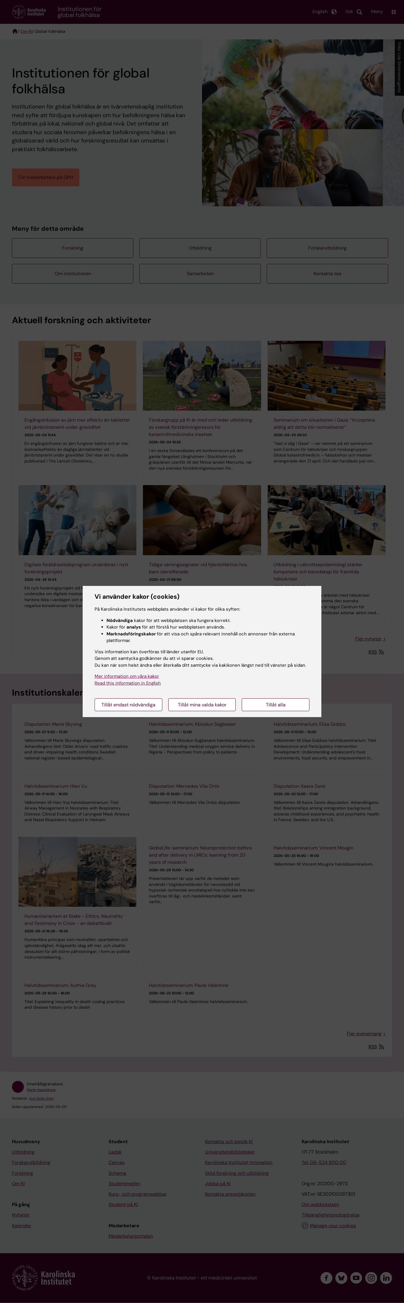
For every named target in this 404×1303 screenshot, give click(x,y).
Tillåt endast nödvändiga (128, 705)
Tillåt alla (276, 705)
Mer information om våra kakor (127, 676)
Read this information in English (128, 683)
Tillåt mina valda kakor (202, 705)
